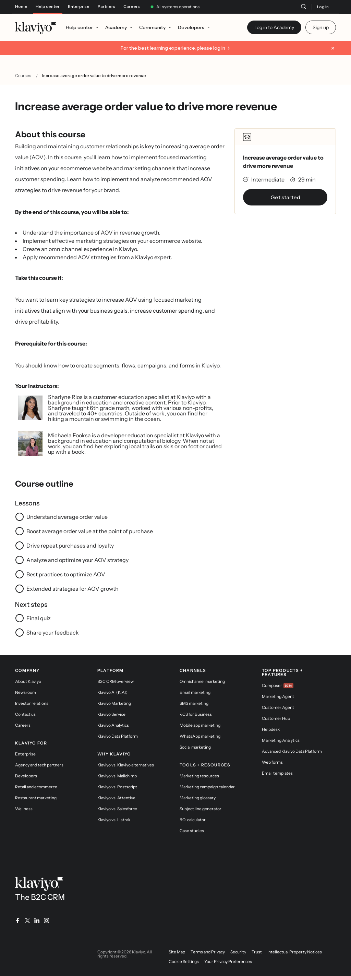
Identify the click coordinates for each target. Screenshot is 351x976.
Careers (131, 6)
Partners (106, 6)
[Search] (303, 6)
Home (21, 6)
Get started (285, 197)
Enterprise (78, 6)
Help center (48, 6)
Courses (23, 75)
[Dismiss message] (333, 48)
